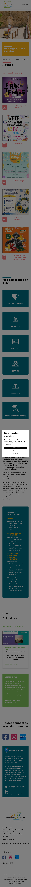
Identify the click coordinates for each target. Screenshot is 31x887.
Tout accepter (15, 448)
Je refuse (15, 453)
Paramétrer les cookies (15, 451)
